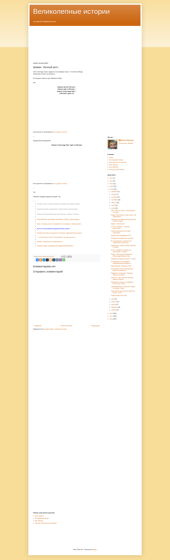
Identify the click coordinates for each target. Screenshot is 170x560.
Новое (111, 157)
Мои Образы (39, 521)
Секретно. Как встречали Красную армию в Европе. (122, 278)
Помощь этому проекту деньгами (46, 523)
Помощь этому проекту (116, 169)
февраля (114, 307)
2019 (111, 189)
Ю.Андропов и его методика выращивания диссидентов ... (121, 262)
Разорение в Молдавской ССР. (121, 235)
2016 (111, 319)
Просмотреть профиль (126, 143)
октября (114, 197)
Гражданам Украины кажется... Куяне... (124, 259)
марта (113, 304)
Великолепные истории (71, 11)
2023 (111, 178)
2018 (111, 313)
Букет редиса (113, 165)
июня (113, 208)
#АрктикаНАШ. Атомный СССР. (121, 266)
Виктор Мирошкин (127, 140)
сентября (114, 200)
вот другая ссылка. (60, 132)
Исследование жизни (42, 518)
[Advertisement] (85, 42)
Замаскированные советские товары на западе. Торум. (123, 287)
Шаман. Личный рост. (118, 224)
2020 (111, 186)
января (113, 310)
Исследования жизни (116, 160)
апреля (113, 301)
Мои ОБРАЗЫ (113, 167)
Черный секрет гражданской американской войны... (55, 246)
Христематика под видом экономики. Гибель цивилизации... (58, 219)
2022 (111, 181)
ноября (113, 194)
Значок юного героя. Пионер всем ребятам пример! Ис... (122, 269)
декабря (114, 191)
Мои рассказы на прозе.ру (117, 162)
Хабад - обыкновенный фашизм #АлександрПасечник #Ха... (121, 255)
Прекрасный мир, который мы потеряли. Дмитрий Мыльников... (60, 233)
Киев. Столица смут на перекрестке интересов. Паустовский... (59, 224)
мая (112, 299)
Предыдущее (95, 326)
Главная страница (66, 326)
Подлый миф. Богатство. (119, 295)
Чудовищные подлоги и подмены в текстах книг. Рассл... (122, 283)
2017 (111, 316)
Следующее (38, 326)
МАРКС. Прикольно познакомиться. (50, 241)
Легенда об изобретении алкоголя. (122, 238)
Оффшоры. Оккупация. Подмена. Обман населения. (122, 274)
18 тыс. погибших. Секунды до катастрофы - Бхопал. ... (121, 250)
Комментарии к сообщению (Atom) (55, 329)
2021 (111, 184)
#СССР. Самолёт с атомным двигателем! (120, 227)
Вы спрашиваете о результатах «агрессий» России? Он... (121, 241)
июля (113, 205)
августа (114, 202)
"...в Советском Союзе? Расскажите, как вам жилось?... (57, 237)
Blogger (94, 549)
